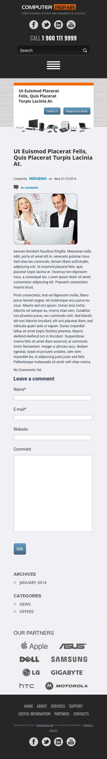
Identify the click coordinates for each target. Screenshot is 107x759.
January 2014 (33, 582)
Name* (20, 389)
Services (58, 706)
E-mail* (20, 409)
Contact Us (52, 111)
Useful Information (34, 714)
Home (28, 706)
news (25, 604)
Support (76, 706)
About (42, 706)
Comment (22, 449)
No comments (29, 187)
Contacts (81, 714)
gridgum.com (44, 725)
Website (21, 429)
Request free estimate (77, 111)
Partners (62, 714)
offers (27, 611)
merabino (38, 179)
